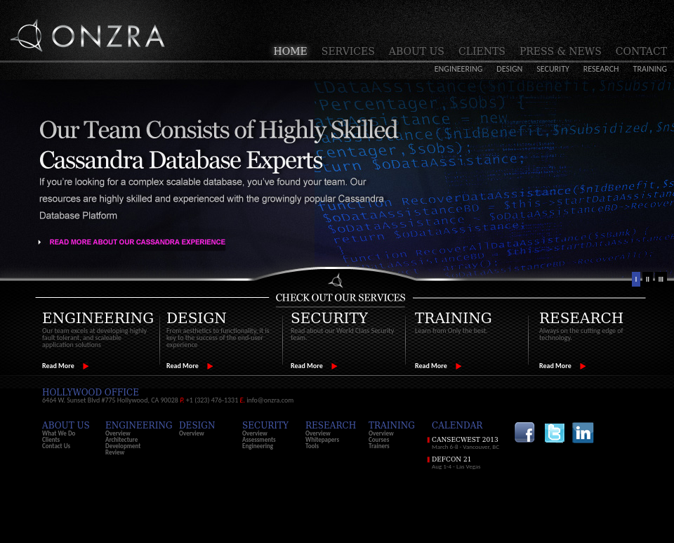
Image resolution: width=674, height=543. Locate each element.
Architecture (121, 439)
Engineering (459, 69)
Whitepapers (322, 439)
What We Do (58, 433)
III (661, 279)
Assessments (259, 439)
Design (509, 69)
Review (114, 452)
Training (650, 69)
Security (552, 69)
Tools (312, 446)
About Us (416, 51)
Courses (379, 439)
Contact (641, 51)
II (647, 279)
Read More (58, 365)
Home (291, 51)
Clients (481, 51)
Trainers (379, 446)
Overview (118, 433)
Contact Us (56, 446)
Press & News (561, 51)
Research (601, 69)
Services (348, 51)
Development (122, 446)
